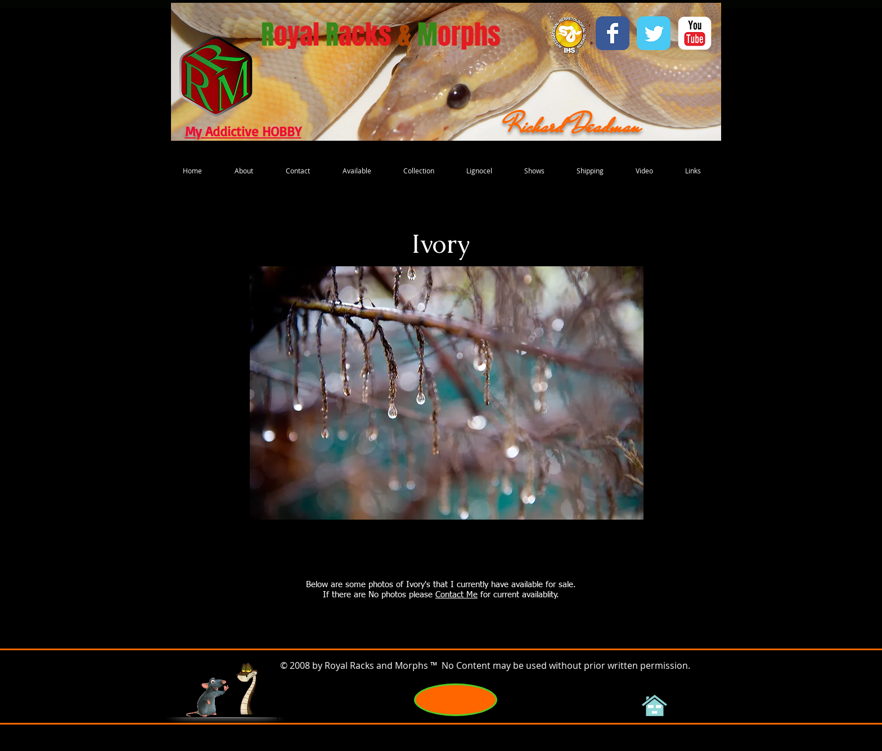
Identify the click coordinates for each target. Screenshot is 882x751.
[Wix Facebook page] (612, 33)
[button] (447, 393)
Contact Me (456, 595)
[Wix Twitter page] (653, 33)
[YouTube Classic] (695, 33)
